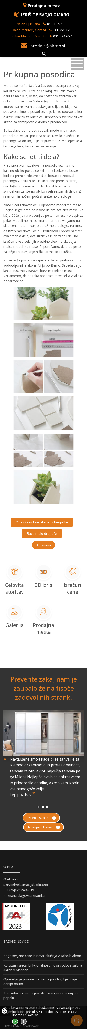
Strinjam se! (15, 1022)
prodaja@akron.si (47, 46)
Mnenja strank (42, 818)
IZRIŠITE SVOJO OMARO (45, 14)
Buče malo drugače (42, 533)
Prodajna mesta (44, 5)
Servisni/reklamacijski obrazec (25, 884)
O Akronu (10, 879)
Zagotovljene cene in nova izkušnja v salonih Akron (42, 956)
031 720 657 (62, 36)
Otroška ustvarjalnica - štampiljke (42, 522)
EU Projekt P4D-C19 (18, 890)
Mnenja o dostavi (44, 827)
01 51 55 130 (57, 24)
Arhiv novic (44, 545)
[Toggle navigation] (77, 64)
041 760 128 (61, 30)
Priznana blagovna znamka (24, 895)
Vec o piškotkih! (24, 1022)
